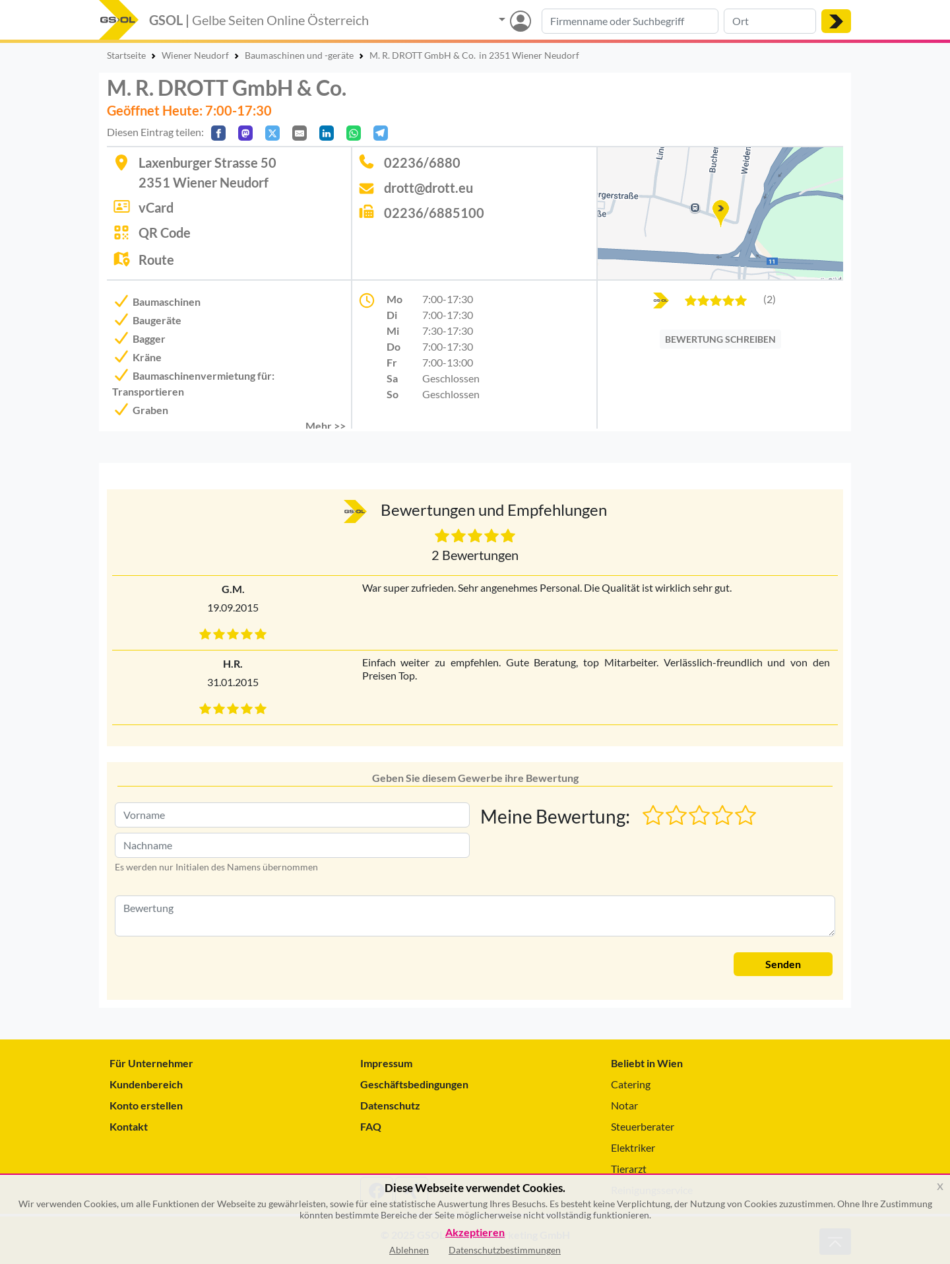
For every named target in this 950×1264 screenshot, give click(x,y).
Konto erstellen (146, 1105)
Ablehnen (409, 1249)
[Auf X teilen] (272, 133)
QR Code (165, 232)
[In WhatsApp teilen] (353, 133)
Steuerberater (642, 1126)
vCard (156, 207)
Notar (624, 1105)
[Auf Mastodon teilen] (245, 133)
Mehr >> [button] (325, 425)
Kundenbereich (146, 1084)
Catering (630, 1084)
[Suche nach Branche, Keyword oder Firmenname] (630, 21)
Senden (783, 964)
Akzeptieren (475, 1232)
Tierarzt (629, 1168)
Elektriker (633, 1147)
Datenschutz (390, 1105)
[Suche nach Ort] (770, 21)
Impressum (386, 1063)
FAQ (370, 1126)
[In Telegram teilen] (380, 133)
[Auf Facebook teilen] (218, 133)
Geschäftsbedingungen (414, 1084)
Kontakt (129, 1126)
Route (156, 259)
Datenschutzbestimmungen (505, 1249)
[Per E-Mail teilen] (299, 133)
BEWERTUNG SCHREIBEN (720, 339)
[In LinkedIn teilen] (326, 133)
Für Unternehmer (151, 1063)
